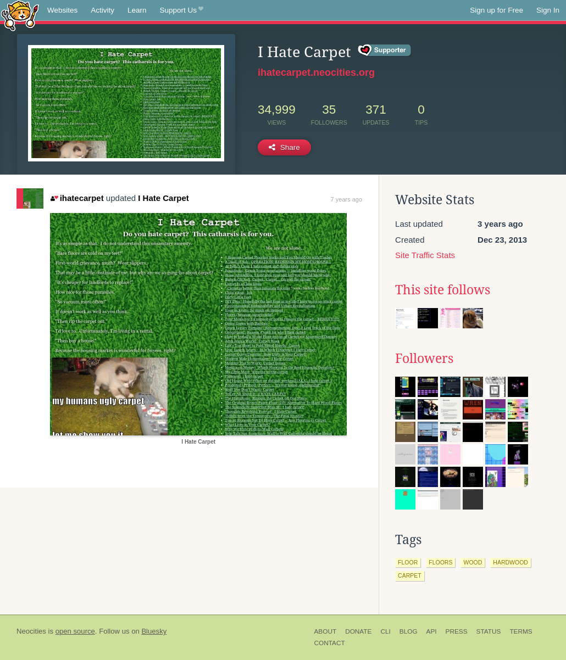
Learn (137, 10)
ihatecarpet (77, 198)
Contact (329, 643)
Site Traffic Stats (425, 255)
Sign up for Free (496, 10)
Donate (358, 631)
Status (488, 631)
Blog (408, 631)
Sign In (547, 10)
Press (457, 631)
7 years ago (346, 199)
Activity (102, 10)
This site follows (442, 290)
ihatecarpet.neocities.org (316, 72)
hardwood (510, 562)
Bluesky (154, 631)
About (325, 631)
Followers (424, 358)
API (431, 631)
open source (75, 631)
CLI (385, 631)
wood (472, 562)
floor (408, 562)
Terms (520, 631)
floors (440, 562)
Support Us (181, 10)
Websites (62, 10)
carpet (409, 575)
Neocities (31, 631)
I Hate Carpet (163, 198)
